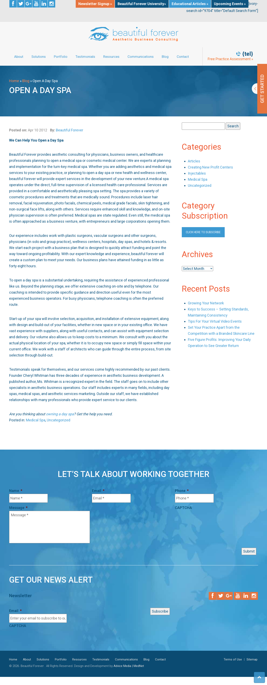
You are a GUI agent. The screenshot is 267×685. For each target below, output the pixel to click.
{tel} (247, 54)
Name (15, 491)
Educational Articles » (190, 4)
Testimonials (85, 57)
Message (18, 508)
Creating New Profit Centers (210, 167)
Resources (111, 57)
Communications (141, 57)
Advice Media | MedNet (129, 666)
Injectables (197, 173)
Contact (183, 57)
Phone (182, 491)
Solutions (38, 57)
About (18, 57)
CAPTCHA (183, 508)
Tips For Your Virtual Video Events (215, 321)
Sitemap (252, 659)
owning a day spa (60, 414)
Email (98, 491)
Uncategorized (58, 420)
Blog (165, 57)
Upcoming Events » (230, 4)
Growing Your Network (206, 303)
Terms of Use (233, 659)
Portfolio (60, 57)
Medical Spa (35, 420)
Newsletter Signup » (95, 4)
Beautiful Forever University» (142, 4)
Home (14, 81)
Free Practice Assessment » (230, 59)
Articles (194, 161)
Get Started (259, 89)
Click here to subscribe (203, 232)
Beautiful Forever (69, 130)
